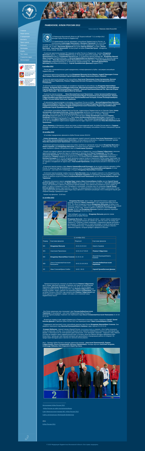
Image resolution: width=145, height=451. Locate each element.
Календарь (24, 48)
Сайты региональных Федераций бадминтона (58, 415)
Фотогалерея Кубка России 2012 (54, 405)
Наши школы (24, 33)
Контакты (23, 39)
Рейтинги (23, 45)
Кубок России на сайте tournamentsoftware (57, 408)
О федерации (25, 36)
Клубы (22, 51)
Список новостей (93, 29)
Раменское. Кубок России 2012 (108, 29)
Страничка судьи (26, 57)
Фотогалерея (24, 60)
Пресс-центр (24, 42)
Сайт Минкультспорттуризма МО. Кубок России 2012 (61, 411)
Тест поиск (24, 54)
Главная (23, 30)
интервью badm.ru (88, 329)
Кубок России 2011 (49, 424)
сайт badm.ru (83, 214)
